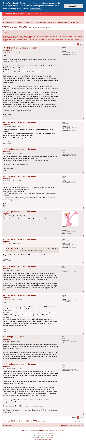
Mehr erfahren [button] (36, 9)
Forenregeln (6, 32)
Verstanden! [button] (73, 6)
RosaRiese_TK (12, 249)
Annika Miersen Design (47, 435)
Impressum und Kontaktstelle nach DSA (40, 430)
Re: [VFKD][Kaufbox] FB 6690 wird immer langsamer (19, 123)
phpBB (37, 433)
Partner (62, 430)
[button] (83, 44)
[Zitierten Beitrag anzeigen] (29, 249)
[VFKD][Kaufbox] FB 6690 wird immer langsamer (26, 27)
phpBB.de (50, 437)
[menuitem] (5, 19)
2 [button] (80, 44)
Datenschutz (55, 430)
